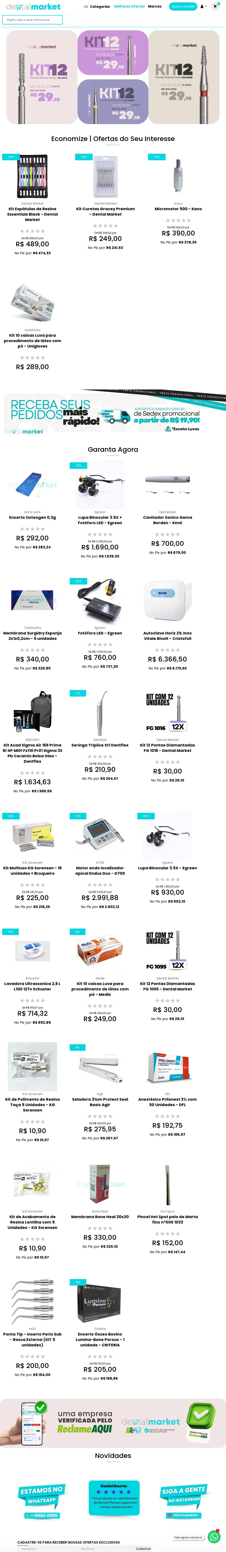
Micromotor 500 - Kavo (178, 208)
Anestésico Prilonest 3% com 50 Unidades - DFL (167, 1102)
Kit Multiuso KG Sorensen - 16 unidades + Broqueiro (32, 870)
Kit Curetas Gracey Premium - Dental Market (105, 211)
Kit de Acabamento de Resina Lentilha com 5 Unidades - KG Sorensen (32, 1222)
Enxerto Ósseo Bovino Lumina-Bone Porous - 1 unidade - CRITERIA (100, 1339)
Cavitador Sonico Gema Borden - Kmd (167, 520)
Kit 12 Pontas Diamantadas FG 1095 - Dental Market (167, 986)
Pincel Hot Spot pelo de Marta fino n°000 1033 (167, 1219)
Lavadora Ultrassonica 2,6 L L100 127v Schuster (32, 986)
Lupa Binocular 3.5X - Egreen (167, 868)
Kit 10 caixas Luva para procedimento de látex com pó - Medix (100, 989)
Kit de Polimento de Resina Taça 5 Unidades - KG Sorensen (32, 1105)
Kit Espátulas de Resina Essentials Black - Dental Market (32, 214)
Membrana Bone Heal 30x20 (100, 1216)
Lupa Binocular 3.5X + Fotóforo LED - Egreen (100, 520)
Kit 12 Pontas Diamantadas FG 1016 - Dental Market (167, 747)
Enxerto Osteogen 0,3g (32, 517)
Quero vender (183, 6)
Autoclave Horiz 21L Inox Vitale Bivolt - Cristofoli (167, 635)
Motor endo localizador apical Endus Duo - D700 (100, 870)
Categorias (97, 6)
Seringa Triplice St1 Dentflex (100, 745)
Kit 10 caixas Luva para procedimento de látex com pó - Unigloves (32, 341)
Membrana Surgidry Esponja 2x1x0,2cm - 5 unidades (32, 635)
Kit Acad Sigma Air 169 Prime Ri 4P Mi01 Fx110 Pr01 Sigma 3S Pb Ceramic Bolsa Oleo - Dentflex (32, 753)
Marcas (154, 6)
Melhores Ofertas (129, 6)
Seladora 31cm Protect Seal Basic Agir (100, 1102)
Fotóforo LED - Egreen (100, 633)
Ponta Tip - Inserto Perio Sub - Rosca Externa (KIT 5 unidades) (32, 1339)
